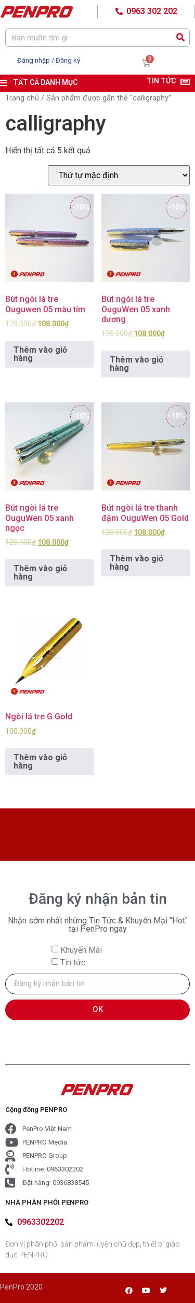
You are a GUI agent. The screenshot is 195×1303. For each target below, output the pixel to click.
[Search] (180, 37)
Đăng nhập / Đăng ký (48, 60)
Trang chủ (22, 98)
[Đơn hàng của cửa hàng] (119, 175)
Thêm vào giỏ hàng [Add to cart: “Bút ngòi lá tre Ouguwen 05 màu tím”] (40, 354)
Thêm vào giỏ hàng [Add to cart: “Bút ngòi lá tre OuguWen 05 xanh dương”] (136, 364)
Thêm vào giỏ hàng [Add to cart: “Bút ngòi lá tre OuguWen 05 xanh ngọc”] (40, 572)
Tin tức (72, 962)
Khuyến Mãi (81, 949)
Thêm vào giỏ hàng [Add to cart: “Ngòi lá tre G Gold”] (40, 761)
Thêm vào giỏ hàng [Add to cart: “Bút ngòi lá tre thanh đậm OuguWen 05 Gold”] (136, 563)
